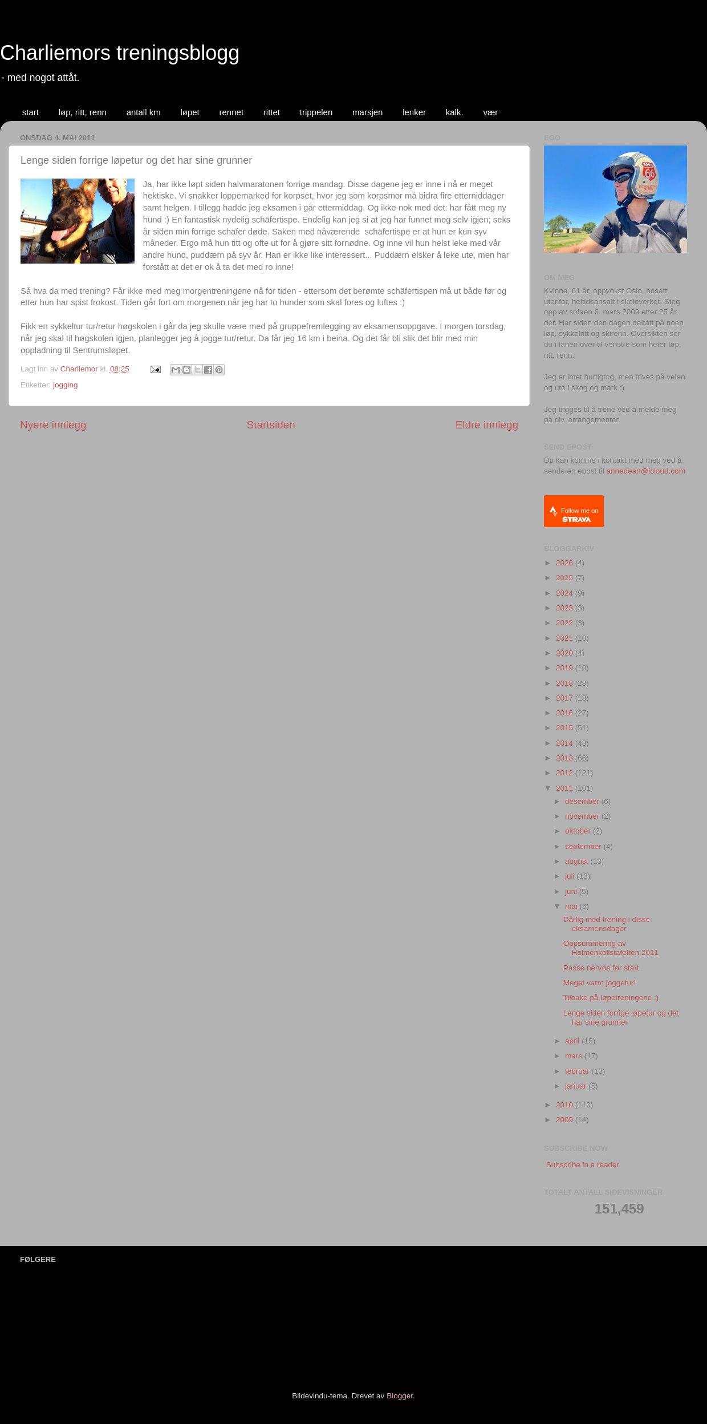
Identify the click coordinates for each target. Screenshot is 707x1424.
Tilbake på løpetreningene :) (611, 997)
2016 (565, 713)
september (584, 846)
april (573, 1041)
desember (583, 801)
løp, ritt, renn (83, 112)
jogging (65, 385)
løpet (189, 112)
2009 (565, 1119)
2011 (565, 788)
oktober (579, 831)
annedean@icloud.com (646, 471)
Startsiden (271, 425)
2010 (565, 1105)
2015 (565, 727)
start (30, 112)
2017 (565, 698)
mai (572, 906)
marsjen (367, 112)
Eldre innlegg (487, 425)
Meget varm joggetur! (599, 982)
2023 (565, 608)
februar (578, 1071)
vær (490, 112)
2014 (565, 743)
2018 (565, 683)
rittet (271, 112)
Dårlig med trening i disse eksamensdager (606, 924)
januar (576, 1086)
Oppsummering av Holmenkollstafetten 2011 (611, 948)
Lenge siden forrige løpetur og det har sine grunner (621, 1017)
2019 (565, 668)
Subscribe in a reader (582, 1164)
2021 (565, 638)
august (577, 861)
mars (574, 1055)
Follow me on (579, 515)
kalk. (455, 112)
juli (570, 876)
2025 (565, 577)
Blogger (400, 1395)
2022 (565, 622)
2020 (565, 653)
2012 (565, 772)
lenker (414, 112)
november (583, 816)
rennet (232, 112)
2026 (565, 563)
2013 (565, 758)
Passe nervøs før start (601, 968)
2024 (565, 593)
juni (572, 891)
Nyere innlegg (53, 425)
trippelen (316, 112)
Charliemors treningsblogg (119, 52)
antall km (144, 112)
